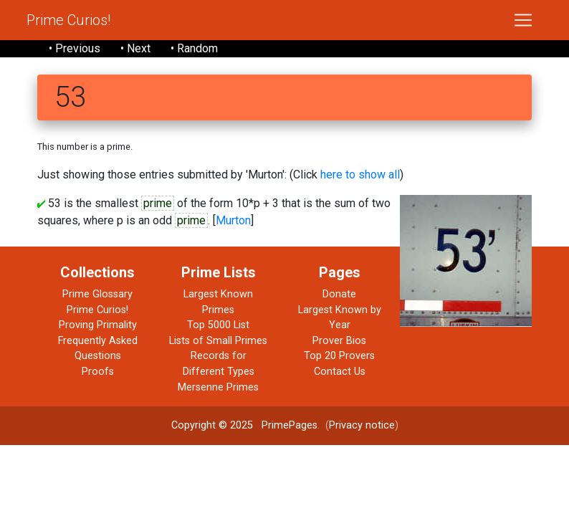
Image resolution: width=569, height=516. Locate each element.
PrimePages (289, 425)
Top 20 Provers (339, 356)
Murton (233, 220)
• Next (135, 48)
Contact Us (339, 372)
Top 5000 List (218, 325)
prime (157, 203)
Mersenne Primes (218, 387)
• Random (194, 48)
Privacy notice (362, 425)
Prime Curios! (68, 20)
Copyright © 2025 (212, 425)
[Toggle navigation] (523, 20)
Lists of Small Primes (218, 341)
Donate (339, 294)
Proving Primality (98, 325)
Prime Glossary (97, 294)
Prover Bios (339, 341)
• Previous (74, 48)
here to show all (360, 174)
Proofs (98, 372)
